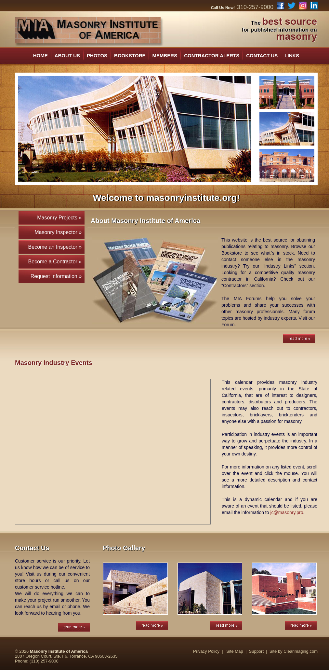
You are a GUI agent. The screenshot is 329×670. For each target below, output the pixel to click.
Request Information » (58, 276)
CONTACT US (262, 55)
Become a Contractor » (56, 261)
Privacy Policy (206, 651)
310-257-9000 (255, 7)
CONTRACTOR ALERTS (211, 55)
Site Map (234, 651)
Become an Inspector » (56, 247)
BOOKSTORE (129, 55)
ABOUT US (67, 55)
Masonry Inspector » (59, 232)
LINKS (291, 55)
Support (256, 651)
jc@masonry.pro (286, 512)
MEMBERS (164, 55)
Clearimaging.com (300, 651)
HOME (40, 55)
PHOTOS (97, 55)
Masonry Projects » (61, 217)
